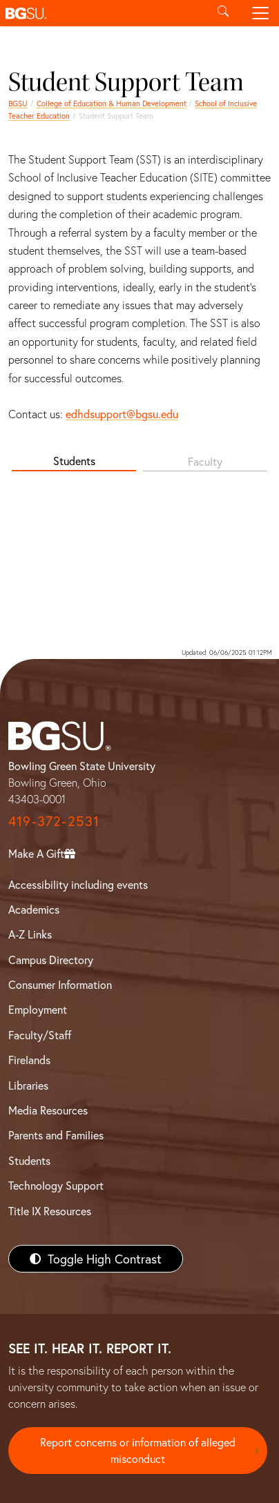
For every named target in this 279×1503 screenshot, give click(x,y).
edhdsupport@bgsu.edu (122, 413)
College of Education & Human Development (111, 103)
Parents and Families (56, 1135)
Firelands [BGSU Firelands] (29, 1059)
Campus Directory (50, 959)
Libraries (28, 1085)
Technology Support (56, 1185)
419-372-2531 (53, 821)
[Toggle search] (223, 13)
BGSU (18, 103)
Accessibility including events (78, 884)
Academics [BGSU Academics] (33, 909)
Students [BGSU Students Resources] (29, 1160)
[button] (102, 13)
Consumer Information (60, 984)
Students (74, 460)
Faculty (205, 461)
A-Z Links (30, 934)
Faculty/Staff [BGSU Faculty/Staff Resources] (39, 1035)
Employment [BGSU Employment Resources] (37, 1009)
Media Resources (48, 1110)
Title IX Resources (49, 1211)
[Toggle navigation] (260, 13)
